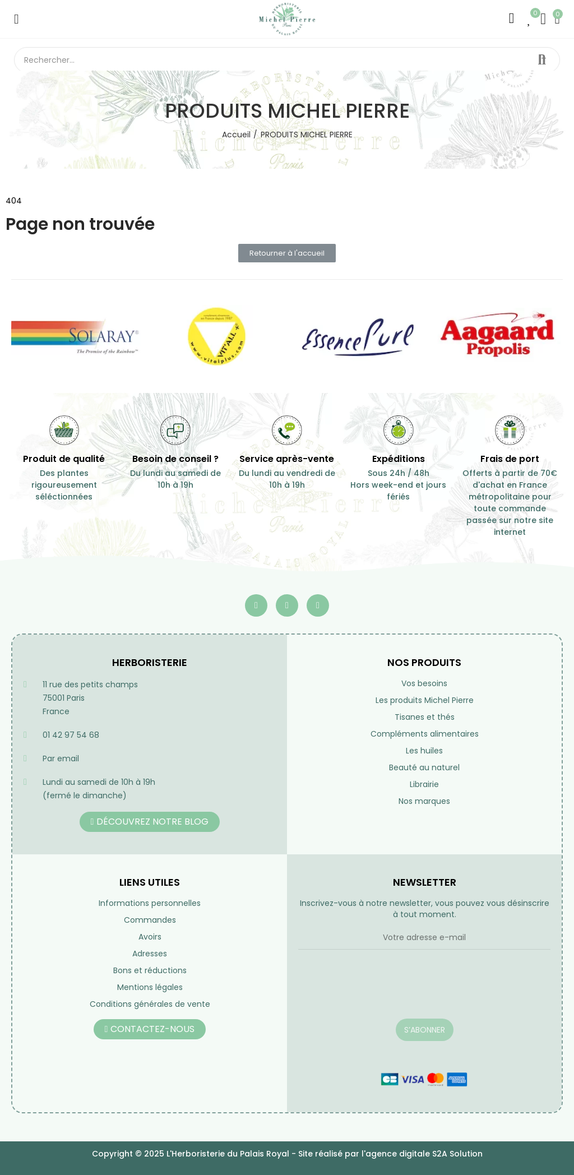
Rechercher (542, 60)
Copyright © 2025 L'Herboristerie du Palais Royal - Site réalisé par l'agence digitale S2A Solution (287, 1153)
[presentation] (383, 991)
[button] (287, 253)
